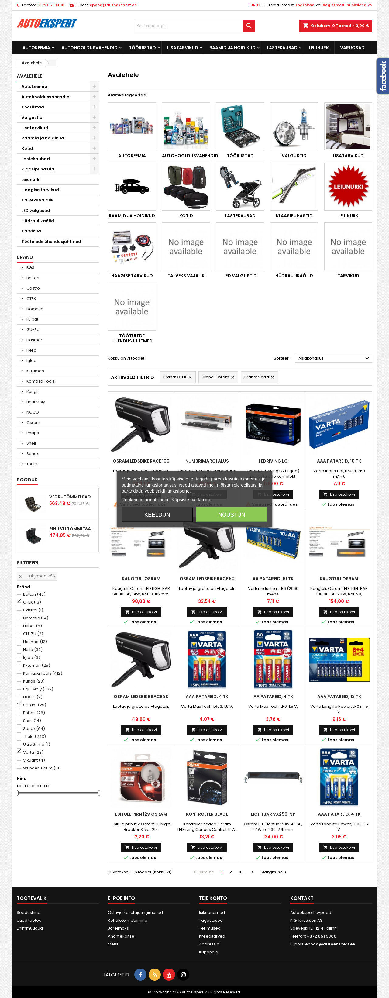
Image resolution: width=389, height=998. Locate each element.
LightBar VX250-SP (273, 814)
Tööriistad (142, 48)
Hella (31, 350)
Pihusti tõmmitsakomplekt (72, 528)
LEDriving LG (273, 461)
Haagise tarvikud (40, 190)
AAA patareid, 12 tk (339, 696)
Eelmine (203, 872)
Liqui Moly (35, 402)
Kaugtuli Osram (141, 579)
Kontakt (302, 898)
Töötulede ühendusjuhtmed (51, 241)
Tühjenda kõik (37, 576)
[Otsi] (194, 26)
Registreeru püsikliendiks (347, 5)
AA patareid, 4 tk (273, 696)
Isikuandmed (212, 912)
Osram (33, 422)
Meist (113, 944)
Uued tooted (29, 920)
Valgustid (32, 117)
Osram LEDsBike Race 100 (141, 461)
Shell (31, 443)
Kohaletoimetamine (127, 920)
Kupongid (208, 952)
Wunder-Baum (42, 768)
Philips (32, 433)
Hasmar (34, 340)
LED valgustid (36, 210)
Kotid (27, 148)
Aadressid (209, 944)
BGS (30, 267)
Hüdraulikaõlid (38, 221)
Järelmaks (118, 928)
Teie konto (213, 898)
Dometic (34, 309)
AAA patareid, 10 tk (339, 461)
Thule (31, 464)
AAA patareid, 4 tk (207, 696)
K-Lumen (35, 371)
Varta (33, 752)
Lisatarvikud (182, 48)
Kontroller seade (207, 814)
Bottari (32, 278)
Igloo (31, 360)
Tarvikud (31, 231)
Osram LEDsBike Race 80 (141, 696)
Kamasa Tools (40, 381)
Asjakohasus (334, 358)
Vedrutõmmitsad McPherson (72, 496)
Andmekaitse (121, 936)
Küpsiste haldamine (192, 499)
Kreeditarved (212, 936)
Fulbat (32, 319)
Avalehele (29, 76)
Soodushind (28, 912)
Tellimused (210, 928)
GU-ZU (33, 329)
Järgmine (275, 872)
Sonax (32, 453)
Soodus (27, 479)
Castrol (33, 288)
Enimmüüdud (30, 928)
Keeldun (157, 515)
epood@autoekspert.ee (113, 5)
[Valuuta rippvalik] (257, 5)
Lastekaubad (282, 48)
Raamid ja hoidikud (232, 48)
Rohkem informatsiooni (145, 499)
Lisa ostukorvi (273, 494)
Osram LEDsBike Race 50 (207, 579)
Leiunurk (319, 48)
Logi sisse (305, 5)
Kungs (32, 391)
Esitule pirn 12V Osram (141, 814)
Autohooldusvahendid (89, 48)
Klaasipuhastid (38, 169)
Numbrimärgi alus (207, 461)
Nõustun (231, 515)
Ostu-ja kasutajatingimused (135, 912)
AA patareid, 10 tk (273, 579)
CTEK (31, 298)
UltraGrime (36, 744)
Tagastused (211, 920)
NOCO (32, 412)
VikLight (34, 760)
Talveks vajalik (37, 200)
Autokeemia (36, 48)
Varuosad (352, 48)
